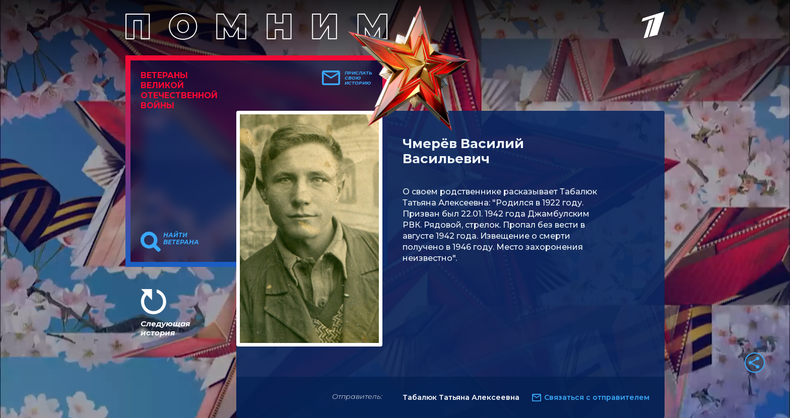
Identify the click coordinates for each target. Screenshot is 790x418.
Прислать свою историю (358, 78)
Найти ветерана (181, 239)
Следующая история (165, 328)
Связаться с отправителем (596, 397)
